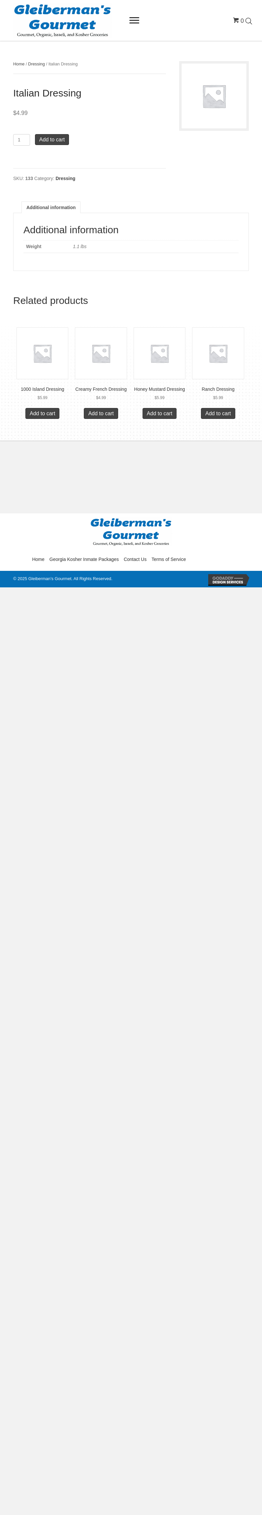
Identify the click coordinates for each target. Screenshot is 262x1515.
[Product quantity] (21, 140)
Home (18, 63)
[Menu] (134, 20)
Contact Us (135, 559)
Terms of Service (168, 559)
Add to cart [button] (42, 413)
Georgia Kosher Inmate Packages (84, 559)
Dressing (36, 63)
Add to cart (52, 139)
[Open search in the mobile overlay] (249, 20)
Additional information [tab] (51, 207)
